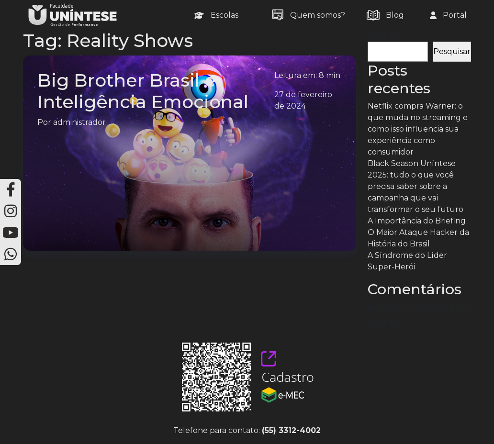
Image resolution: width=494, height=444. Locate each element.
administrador (79, 122)
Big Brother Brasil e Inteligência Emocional (142, 90)
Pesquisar (386, 35)
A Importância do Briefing (417, 220)
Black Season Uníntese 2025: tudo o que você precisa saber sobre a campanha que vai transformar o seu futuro (415, 186)
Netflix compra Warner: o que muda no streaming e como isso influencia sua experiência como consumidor (418, 128)
